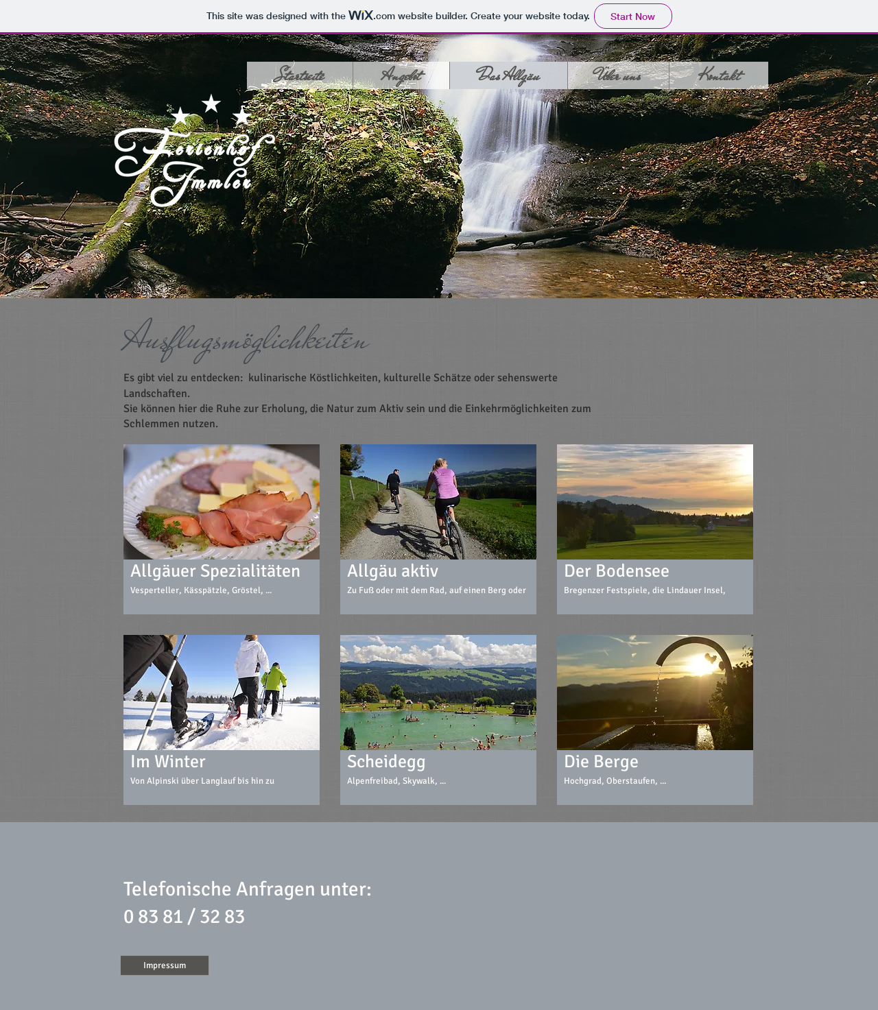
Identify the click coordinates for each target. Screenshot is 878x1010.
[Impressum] (164, 965)
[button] (221, 529)
